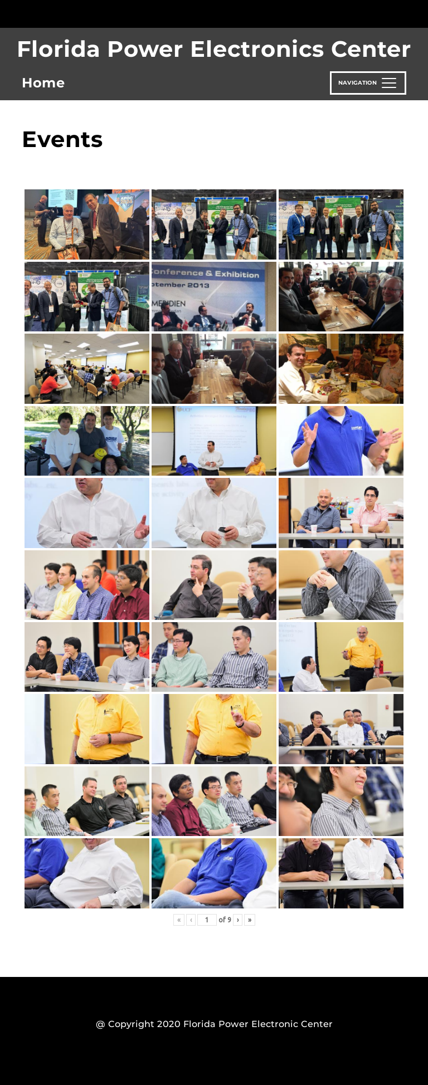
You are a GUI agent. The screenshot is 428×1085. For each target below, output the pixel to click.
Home (43, 83)
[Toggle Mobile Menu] (403, 13)
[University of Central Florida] (95, 13)
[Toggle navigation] (368, 83)
